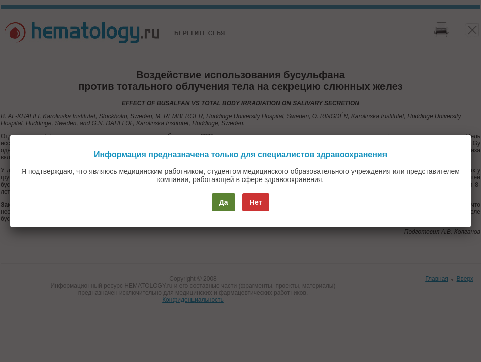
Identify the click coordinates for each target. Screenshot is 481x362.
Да (223, 202)
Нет (256, 202)
